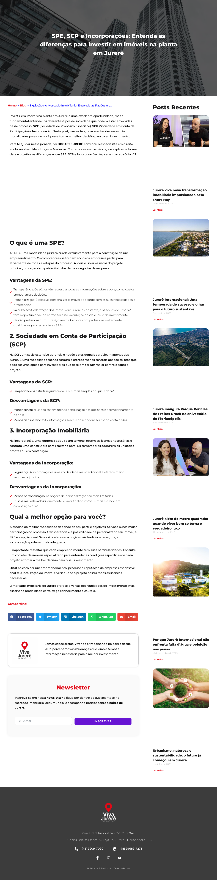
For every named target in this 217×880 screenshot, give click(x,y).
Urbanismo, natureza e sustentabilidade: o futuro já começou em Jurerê (177, 755)
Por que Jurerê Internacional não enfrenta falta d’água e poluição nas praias (181, 644)
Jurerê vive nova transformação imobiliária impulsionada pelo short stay (180, 195)
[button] (21, 617)
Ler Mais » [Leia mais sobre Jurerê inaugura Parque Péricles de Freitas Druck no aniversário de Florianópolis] (158, 429)
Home (12, 105)
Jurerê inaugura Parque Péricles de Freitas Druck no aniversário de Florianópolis (180, 414)
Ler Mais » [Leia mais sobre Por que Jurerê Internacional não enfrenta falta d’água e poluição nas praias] (158, 659)
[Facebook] (97, 857)
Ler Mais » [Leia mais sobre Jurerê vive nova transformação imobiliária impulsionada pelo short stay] (158, 209)
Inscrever (103, 721)
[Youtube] (120, 857)
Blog (23, 105)
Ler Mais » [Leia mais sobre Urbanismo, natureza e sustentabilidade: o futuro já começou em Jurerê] (158, 770)
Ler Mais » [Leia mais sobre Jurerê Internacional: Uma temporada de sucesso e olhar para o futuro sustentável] (158, 319)
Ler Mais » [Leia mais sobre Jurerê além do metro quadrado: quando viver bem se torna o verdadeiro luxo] (158, 538)
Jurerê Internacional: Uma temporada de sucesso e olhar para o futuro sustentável (178, 304)
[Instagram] (108, 857)
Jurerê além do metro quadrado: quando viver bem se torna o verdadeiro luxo (180, 523)
